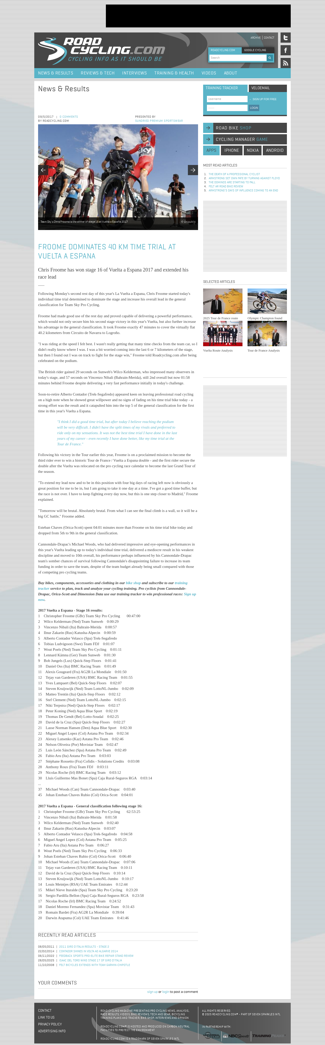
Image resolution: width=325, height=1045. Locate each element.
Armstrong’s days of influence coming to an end (243, 190)
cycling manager (242, 139)
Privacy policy (50, 1024)
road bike (233, 128)
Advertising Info (52, 1031)
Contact (269, 37)
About (230, 73)
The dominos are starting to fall (232, 182)
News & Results (55, 73)
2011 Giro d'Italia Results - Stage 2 (84, 946)
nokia (252, 150)
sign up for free (263, 99)
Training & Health (174, 73)
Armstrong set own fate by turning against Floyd (244, 178)
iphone (231, 150)
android (275, 150)
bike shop (134, 583)
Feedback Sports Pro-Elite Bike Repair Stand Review (96, 956)
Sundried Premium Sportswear (159, 121)
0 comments (69, 116)
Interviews (134, 73)
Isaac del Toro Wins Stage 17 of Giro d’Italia (90, 960)
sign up (152, 992)
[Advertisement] (198, 16)
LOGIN (254, 108)
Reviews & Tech (98, 73)
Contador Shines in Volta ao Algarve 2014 (88, 951)
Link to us (46, 1017)
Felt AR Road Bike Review (226, 186)
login (165, 992)
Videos (209, 73)
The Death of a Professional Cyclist (234, 174)
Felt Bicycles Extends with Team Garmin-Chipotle (94, 965)
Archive (256, 37)
